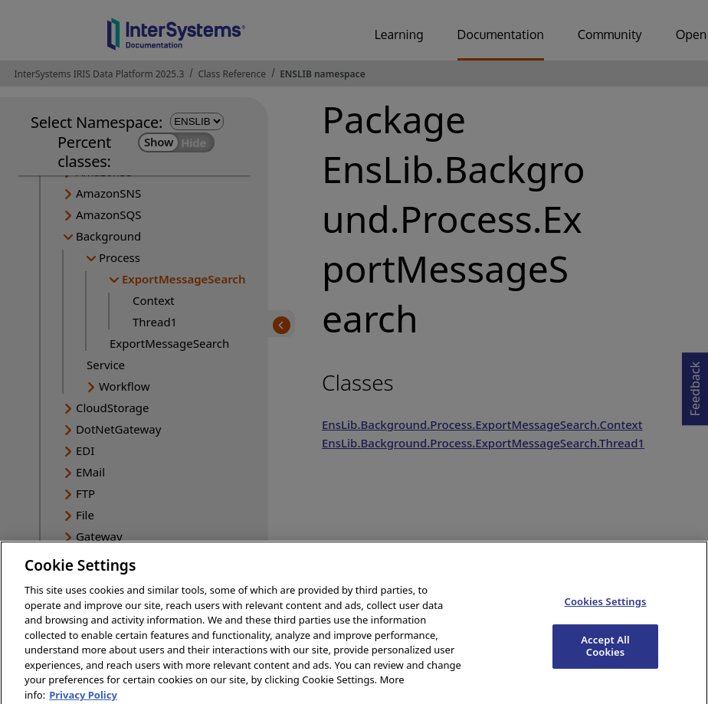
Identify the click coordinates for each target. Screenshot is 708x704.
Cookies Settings (606, 609)
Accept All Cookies (605, 653)
